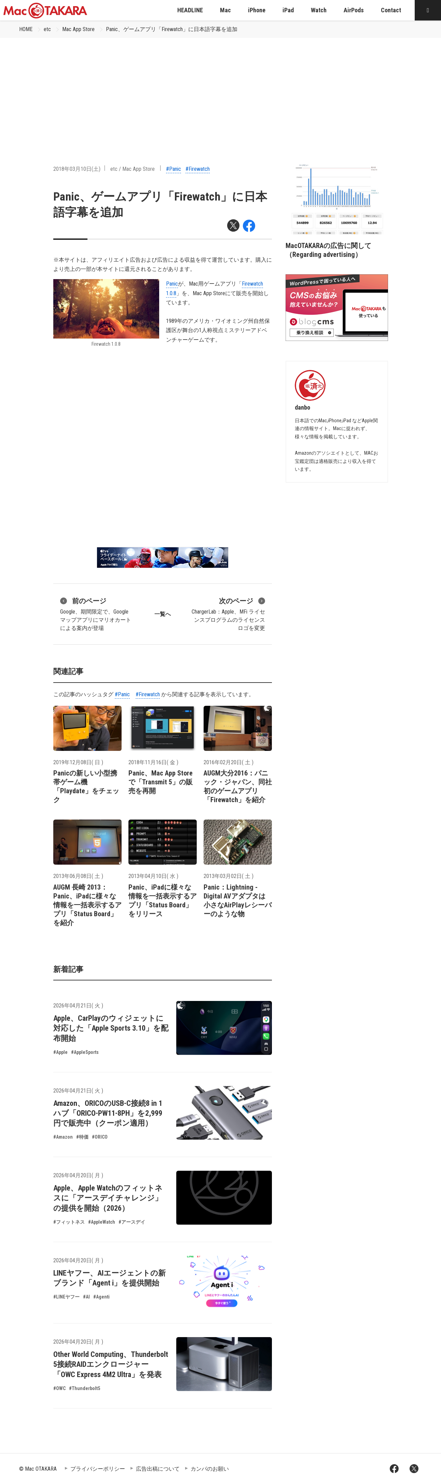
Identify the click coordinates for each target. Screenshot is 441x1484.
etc (47, 29)
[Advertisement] (221, 89)
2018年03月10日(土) (76, 169)
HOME (25, 29)
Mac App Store (78, 29)
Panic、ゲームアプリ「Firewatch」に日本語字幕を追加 (171, 29)
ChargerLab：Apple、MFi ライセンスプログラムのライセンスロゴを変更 (228, 613)
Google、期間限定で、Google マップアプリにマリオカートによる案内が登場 (95, 613)
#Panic (173, 169)
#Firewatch (197, 169)
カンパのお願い (210, 1469)
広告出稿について (158, 1469)
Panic (172, 283)
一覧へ (162, 614)
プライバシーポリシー (97, 1469)
